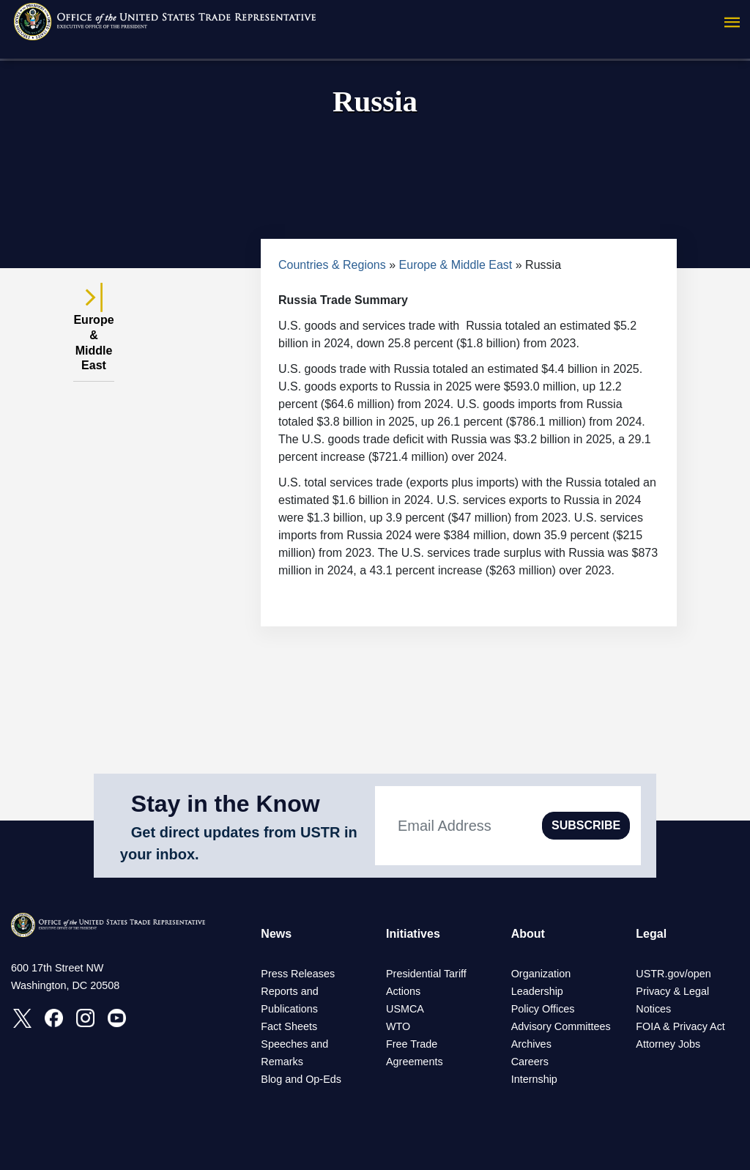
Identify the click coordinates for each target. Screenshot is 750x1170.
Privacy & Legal (672, 991)
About (528, 934)
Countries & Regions (332, 265)
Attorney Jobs (668, 1044)
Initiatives (413, 934)
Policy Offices (543, 1009)
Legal (651, 934)
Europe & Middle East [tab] (93, 334)
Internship (534, 1079)
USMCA (405, 1009)
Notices (653, 1009)
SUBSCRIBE (586, 825)
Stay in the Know (225, 804)
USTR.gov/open (673, 974)
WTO (398, 1026)
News (276, 934)
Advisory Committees (561, 1026)
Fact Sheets (289, 1026)
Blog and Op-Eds (301, 1079)
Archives (531, 1044)
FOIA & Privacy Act (680, 1026)
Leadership (537, 991)
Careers (530, 1061)
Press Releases (298, 974)
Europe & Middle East (456, 265)
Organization (541, 974)
